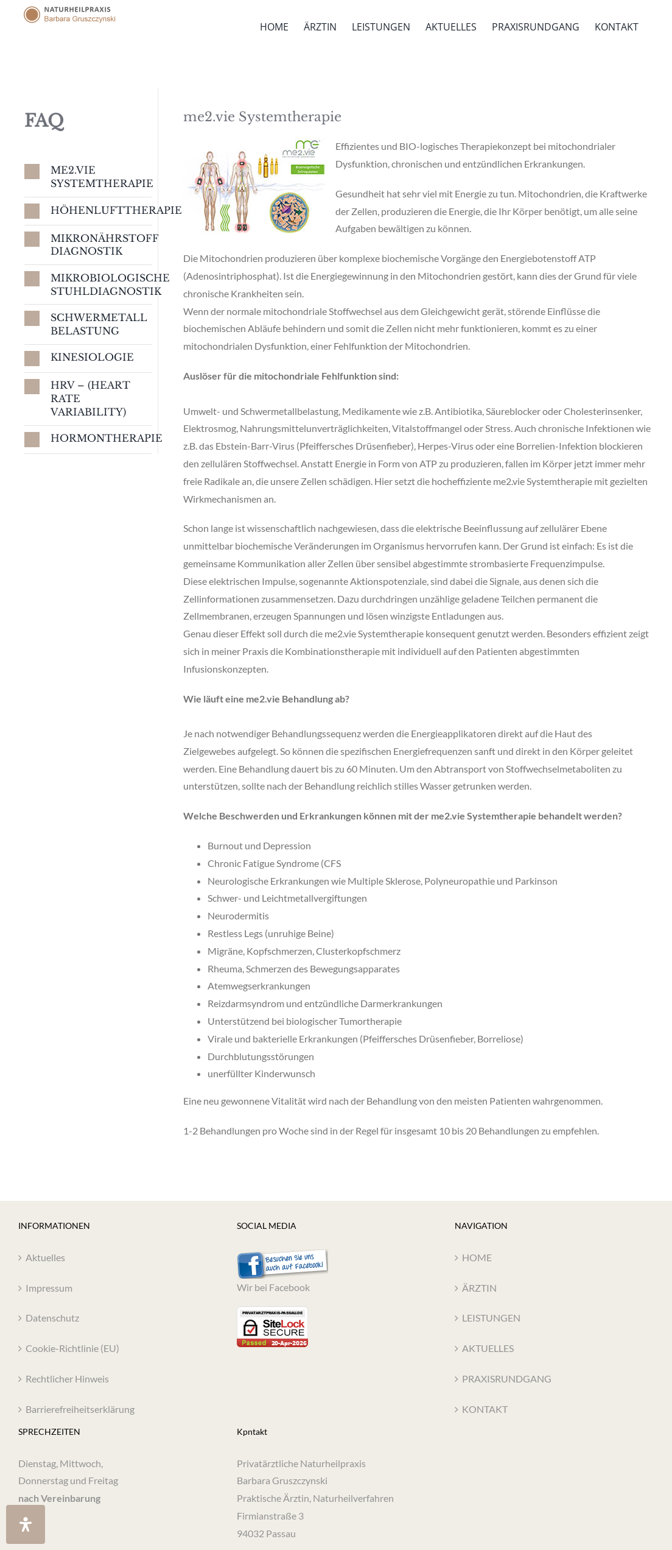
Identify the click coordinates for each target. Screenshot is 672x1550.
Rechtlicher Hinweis (67, 1378)
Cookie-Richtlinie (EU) (72, 1348)
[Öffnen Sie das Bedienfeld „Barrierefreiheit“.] (25, 1524)
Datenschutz (52, 1317)
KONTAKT (485, 1409)
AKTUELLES (488, 1348)
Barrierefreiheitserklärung (80, 1409)
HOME (477, 1257)
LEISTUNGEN (491, 1317)
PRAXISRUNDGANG (506, 1378)
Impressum (49, 1287)
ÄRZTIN (479, 1287)
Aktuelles (45, 1257)
